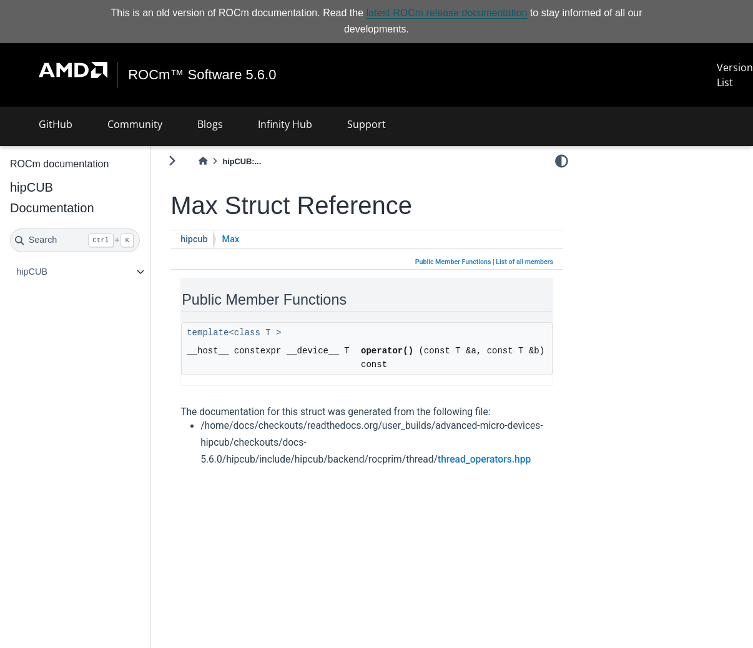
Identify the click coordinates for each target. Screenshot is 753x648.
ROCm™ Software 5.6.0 (207, 74)
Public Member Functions (453, 262)
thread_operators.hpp (484, 459)
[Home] (203, 161)
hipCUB (31, 272)
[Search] (75, 240)
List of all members (524, 262)
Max (231, 239)
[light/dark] (561, 161)
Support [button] (366, 124)
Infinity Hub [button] (285, 124)
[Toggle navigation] (25, 75)
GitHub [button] (55, 124)
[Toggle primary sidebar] (172, 161)
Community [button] (134, 124)
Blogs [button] (210, 124)
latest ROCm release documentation (447, 12)
